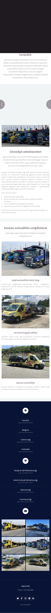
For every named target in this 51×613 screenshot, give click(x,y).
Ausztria (25, 420)
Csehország (25, 439)
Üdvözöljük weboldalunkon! (26, 151)
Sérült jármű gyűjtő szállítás (25, 333)
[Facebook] (22, 598)
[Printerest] (29, 598)
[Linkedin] (33, 598)
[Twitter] (18, 598)
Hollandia (26, 449)
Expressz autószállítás (25, 383)
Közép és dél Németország (25, 470)
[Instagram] (25, 598)
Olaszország (25, 490)
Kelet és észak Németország (25, 480)
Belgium (25, 430)
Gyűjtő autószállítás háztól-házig (25, 280)
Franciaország (25, 499)
